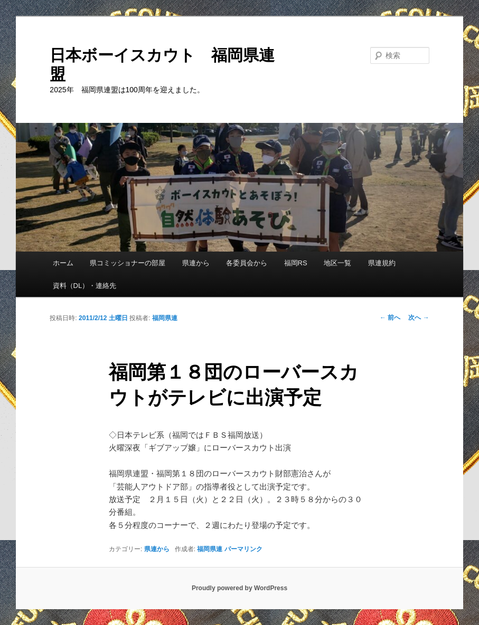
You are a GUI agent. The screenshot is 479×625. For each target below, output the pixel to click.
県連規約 (382, 263)
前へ (390, 317)
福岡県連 (164, 318)
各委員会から (246, 263)
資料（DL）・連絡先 (85, 286)
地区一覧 (337, 263)
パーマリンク (243, 549)
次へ (418, 317)
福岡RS (295, 263)
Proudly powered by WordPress (239, 588)
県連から (196, 263)
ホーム (63, 263)
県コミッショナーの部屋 (127, 263)
